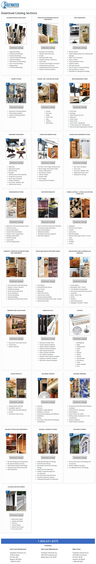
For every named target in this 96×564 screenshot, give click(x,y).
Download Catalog (16, 48)
